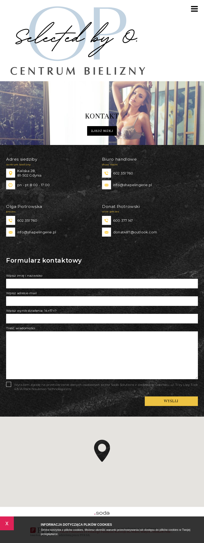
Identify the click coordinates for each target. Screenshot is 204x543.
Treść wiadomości (20, 328)
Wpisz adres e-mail (21, 293)
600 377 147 (123, 220)
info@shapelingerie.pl (132, 185)
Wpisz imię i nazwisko (24, 275)
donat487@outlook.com (135, 232)
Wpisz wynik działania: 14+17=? (31, 311)
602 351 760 (123, 173)
